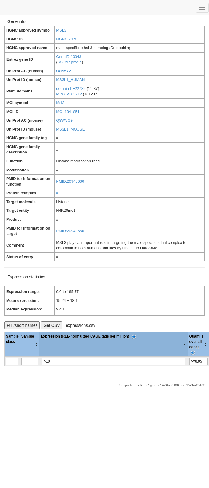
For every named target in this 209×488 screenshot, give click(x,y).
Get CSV (51, 325)
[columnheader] (29, 344)
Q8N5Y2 (63, 71)
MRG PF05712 (69, 94)
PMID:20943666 (70, 181)
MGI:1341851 (68, 111)
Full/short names (22, 325)
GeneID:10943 (68, 56)
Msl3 (60, 103)
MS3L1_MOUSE (70, 129)
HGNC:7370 (66, 39)
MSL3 (61, 30)
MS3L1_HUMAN (70, 79)
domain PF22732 (71, 88)
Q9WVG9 (64, 120)
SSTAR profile (70, 62)
